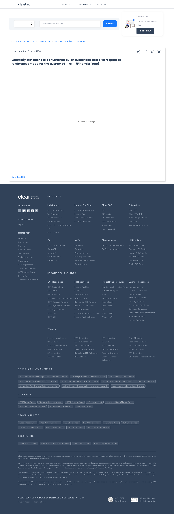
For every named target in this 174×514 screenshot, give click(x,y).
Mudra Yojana (135, 294)
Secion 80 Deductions (84, 218)
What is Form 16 (81, 294)
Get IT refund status (138, 345)
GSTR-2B (51, 313)
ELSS (104, 294)
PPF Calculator (81, 338)
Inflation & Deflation (137, 298)
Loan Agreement (136, 301)
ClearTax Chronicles (27, 268)
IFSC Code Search (82, 345)
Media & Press (24, 250)
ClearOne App (80, 264)
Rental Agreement (137, 316)
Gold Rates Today (110, 349)
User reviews (23, 253)
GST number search (83, 342)
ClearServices (53, 221)
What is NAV (107, 317)
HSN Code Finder (136, 245)
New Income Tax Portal (84, 306)
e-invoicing (107, 225)
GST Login (106, 214)
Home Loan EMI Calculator (86, 353)
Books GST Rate (136, 264)
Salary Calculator (136, 349)
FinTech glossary (25, 265)
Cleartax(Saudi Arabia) (28, 280)
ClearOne (78, 249)
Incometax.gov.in (81, 309)
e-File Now (145, 30)
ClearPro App (53, 260)
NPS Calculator (81, 357)
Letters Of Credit (136, 320)
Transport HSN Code (138, 253)
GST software (108, 218)
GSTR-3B (51, 317)
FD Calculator (108, 345)
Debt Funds (107, 306)
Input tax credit (108, 229)
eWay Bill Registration (138, 225)
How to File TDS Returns (85, 302)
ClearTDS (133, 221)
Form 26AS (79, 291)
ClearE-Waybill (135, 214)
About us (22, 238)
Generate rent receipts (84, 349)
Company (103, 4)
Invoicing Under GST (56, 309)
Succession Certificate (139, 305)
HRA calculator (108, 338)
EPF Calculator (135, 353)
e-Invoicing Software (138, 218)
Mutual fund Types (110, 291)
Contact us (23, 242)
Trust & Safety (24, 276)
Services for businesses (84, 260)
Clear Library (23, 261)
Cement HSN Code (137, 249)
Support (21, 224)
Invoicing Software (82, 257)
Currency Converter (110, 353)
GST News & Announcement (60, 298)
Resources (85, 4)
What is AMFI (107, 313)
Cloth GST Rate (136, 260)
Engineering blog (25, 257)
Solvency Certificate (138, 309)
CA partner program (56, 245)
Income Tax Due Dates (84, 317)
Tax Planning (53, 214)
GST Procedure (54, 294)
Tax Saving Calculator (138, 342)
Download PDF (19, 177)
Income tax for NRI (82, 221)
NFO (103, 309)
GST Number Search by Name (142, 357)
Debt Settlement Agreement (142, 313)
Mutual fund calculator (57, 345)
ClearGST (133, 210)
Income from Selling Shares (86, 313)
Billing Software (81, 253)
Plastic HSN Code (137, 257)
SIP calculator (53, 353)
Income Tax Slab (81, 287)
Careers (21, 246)
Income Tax (79, 214)
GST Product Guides (27, 272)
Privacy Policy (24, 502)
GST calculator (54, 357)
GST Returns (53, 291)
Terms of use (40, 502)
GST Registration (55, 287)
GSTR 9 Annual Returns (57, 302)
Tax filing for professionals (113, 245)
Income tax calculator (57, 338)
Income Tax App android (85, 210)
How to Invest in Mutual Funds (115, 287)
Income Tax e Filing (55, 210)
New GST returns (109, 221)
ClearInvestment (54, 218)
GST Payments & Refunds (58, 306)
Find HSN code (135, 338)
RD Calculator (108, 342)
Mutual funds (53, 232)
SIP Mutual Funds (109, 298)
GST (103, 210)
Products (68, 4)
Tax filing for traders (110, 249)
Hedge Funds (107, 302)
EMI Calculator (53, 342)
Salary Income (80, 298)
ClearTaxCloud (54, 257)
